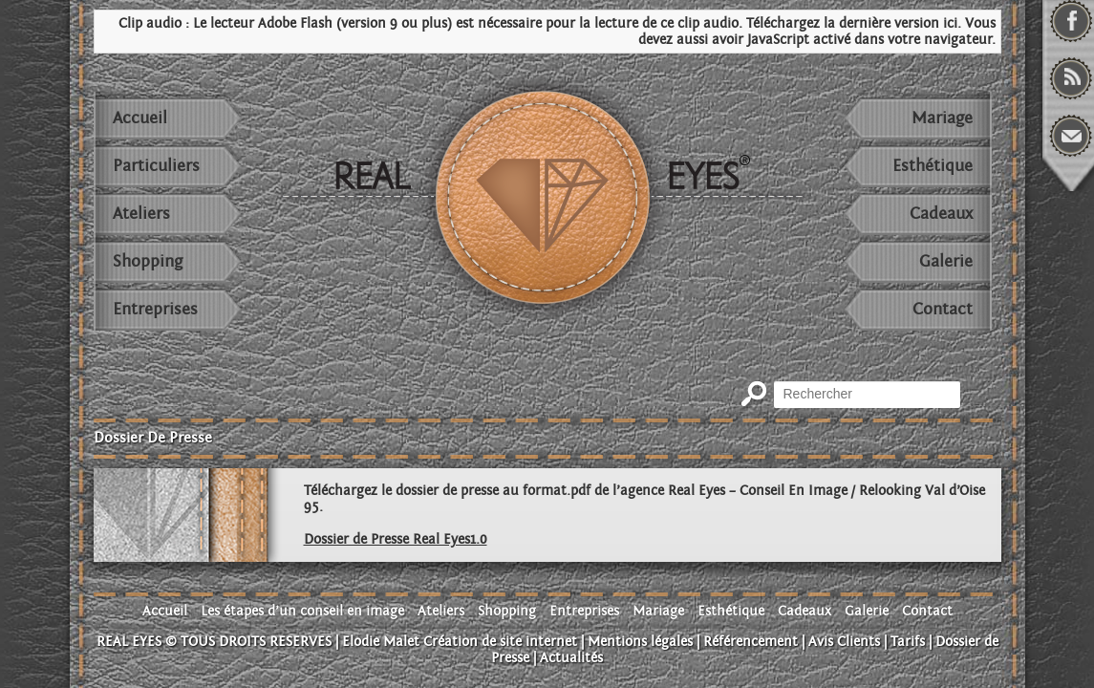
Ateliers (141, 214)
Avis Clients (844, 642)
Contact (942, 309)
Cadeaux (941, 214)
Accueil (140, 118)
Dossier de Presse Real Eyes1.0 (395, 539)
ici (950, 23)
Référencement (750, 642)
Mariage (942, 118)
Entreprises (155, 309)
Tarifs (907, 642)
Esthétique (932, 166)
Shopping (147, 261)
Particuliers (156, 166)
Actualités (571, 658)
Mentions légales (640, 642)
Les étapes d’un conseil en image (302, 611)
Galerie (946, 261)
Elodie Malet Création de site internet (459, 642)
